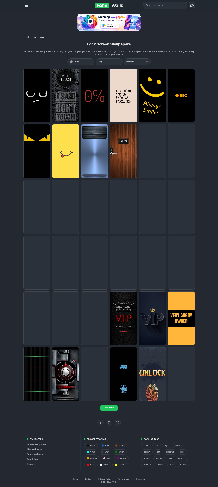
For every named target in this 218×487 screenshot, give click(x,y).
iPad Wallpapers (35, 449)
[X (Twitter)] (118, 423)
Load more (109, 407)
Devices (31, 464)
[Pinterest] (109, 423)
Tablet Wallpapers (36, 454)
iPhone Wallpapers (36, 444)
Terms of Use (123, 479)
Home (75, 479)
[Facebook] (100, 423)
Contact (88, 479)
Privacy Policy (104, 479)
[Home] (28, 37)
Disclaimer (140, 479)
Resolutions (33, 459)
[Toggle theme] (192, 5)
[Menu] (26, 5)
